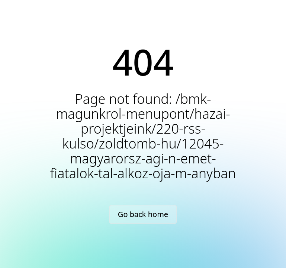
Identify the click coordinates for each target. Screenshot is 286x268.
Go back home (143, 214)
